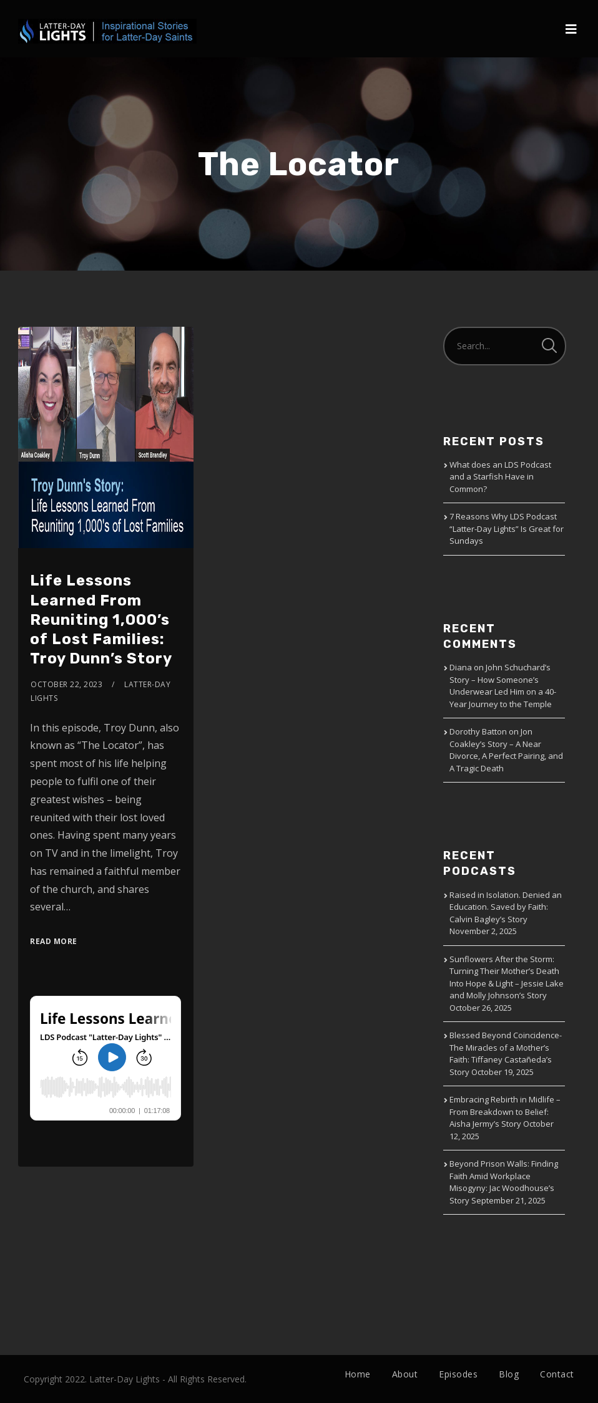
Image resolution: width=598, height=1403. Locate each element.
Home (358, 1374)
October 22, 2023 (66, 684)
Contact (557, 1374)
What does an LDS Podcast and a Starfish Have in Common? (500, 476)
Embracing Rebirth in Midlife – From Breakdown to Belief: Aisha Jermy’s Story (505, 1111)
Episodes (458, 1374)
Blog (509, 1374)
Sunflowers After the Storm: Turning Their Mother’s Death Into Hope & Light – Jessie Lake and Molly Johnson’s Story (506, 977)
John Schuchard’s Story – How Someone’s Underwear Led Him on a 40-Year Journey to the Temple (502, 686)
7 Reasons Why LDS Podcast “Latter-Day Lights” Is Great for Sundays (506, 528)
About (405, 1374)
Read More (53, 941)
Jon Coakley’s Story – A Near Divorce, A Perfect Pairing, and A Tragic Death (506, 750)
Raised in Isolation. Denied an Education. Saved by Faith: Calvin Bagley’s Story (505, 907)
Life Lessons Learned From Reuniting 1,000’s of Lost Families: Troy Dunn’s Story (101, 619)
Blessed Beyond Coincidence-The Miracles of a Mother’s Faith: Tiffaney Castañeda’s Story (505, 1053)
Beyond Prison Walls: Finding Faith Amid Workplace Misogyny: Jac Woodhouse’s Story (503, 1182)
